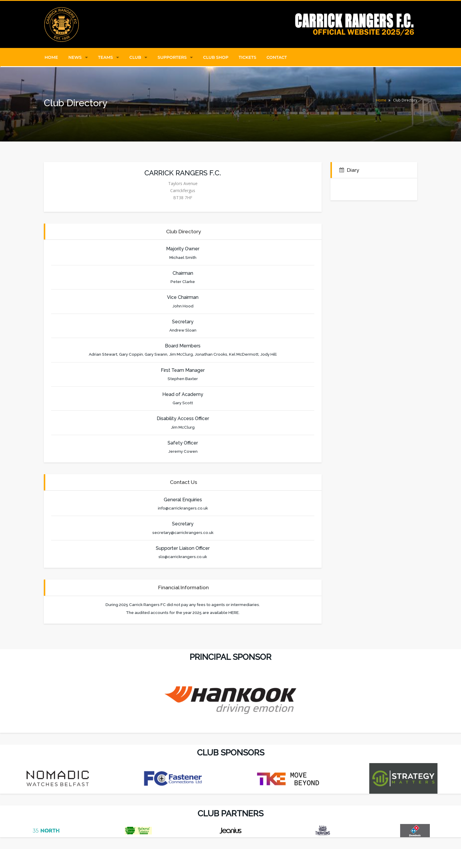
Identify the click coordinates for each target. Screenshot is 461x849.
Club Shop (215, 57)
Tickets (247, 57)
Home (51, 57)
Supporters (172, 57)
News (74, 57)
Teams (105, 57)
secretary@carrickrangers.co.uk (182, 532)
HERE (233, 612)
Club (135, 57)
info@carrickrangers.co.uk (183, 508)
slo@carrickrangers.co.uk (182, 556)
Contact (277, 57)
